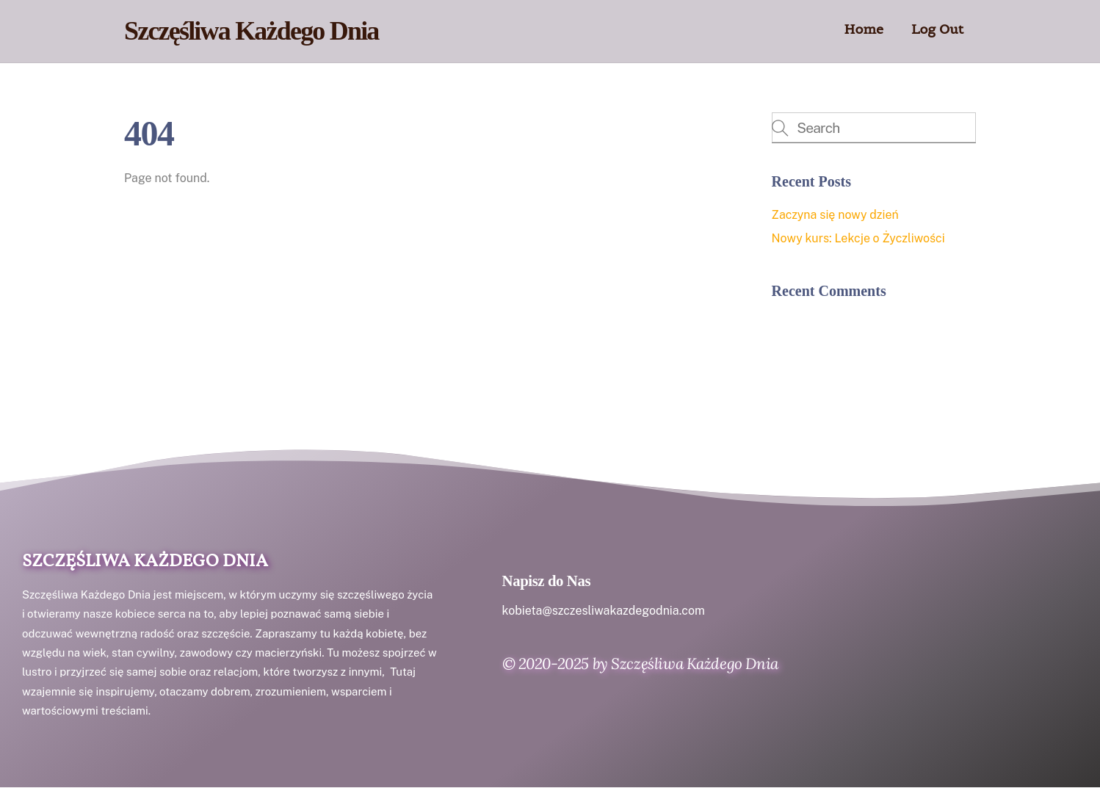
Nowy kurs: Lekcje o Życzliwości (858, 238)
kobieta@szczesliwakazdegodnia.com (603, 611)
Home (863, 29)
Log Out (937, 29)
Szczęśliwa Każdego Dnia (145, 561)
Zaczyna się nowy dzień (835, 215)
